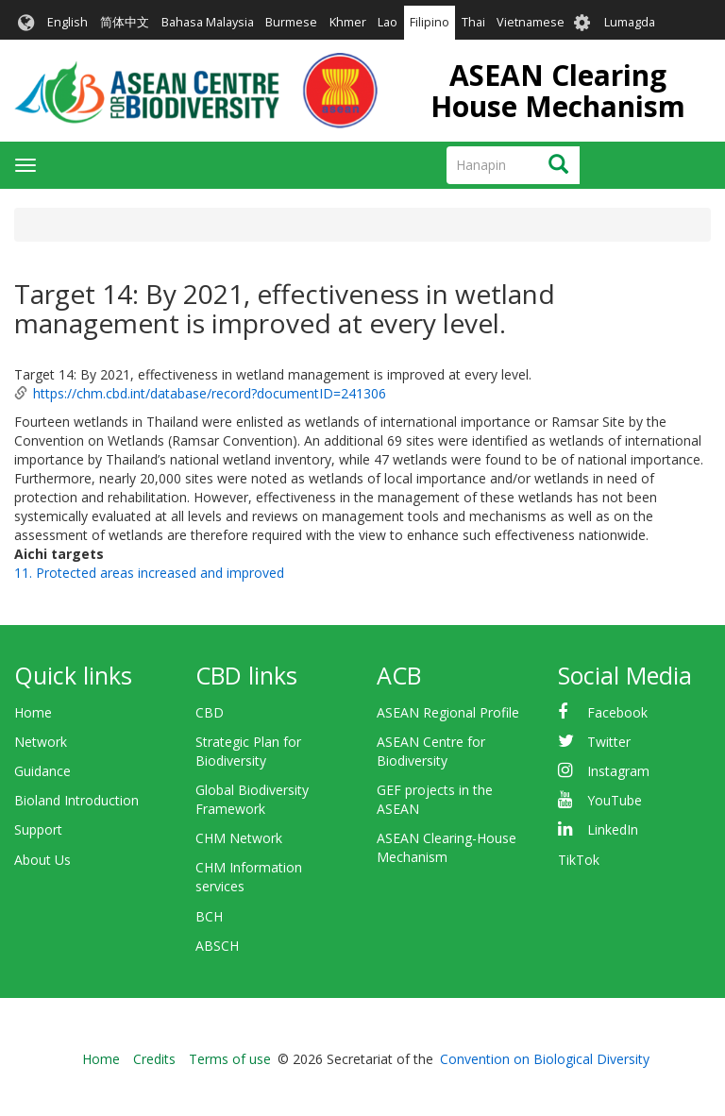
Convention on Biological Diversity (544, 1059)
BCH (209, 916)
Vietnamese (531, 22)
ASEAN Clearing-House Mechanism (446, 847)
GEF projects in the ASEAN (435, 799)
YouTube (614, 800)
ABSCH (217, 946)
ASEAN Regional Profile (448, 712)
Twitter (609, 742)
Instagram (618, 771)
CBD (209, 712)
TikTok (578, 860)
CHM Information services (248, 876)
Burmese (291, 22)
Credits (154, 1059)
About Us (42, 860)
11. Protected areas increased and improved (149, 573)
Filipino (429, 22)
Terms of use (230, 1059)
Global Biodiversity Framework (252, 799)
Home (33, 712)
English (67, 22)
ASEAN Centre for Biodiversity (431, 751)
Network (40, 742)
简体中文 (124, 22)
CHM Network (238, 838)
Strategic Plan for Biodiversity (248, 751)
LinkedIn (612, 829)
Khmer (347, 22)
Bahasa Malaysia (207, 22)
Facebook (617, 712)
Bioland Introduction (76, 800)
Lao (387, 22)
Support (38, 829)
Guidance (42, 771)
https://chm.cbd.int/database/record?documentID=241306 (209, 393)
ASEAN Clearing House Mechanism (557, 91)
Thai (473, 22)
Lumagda (629, 22)
